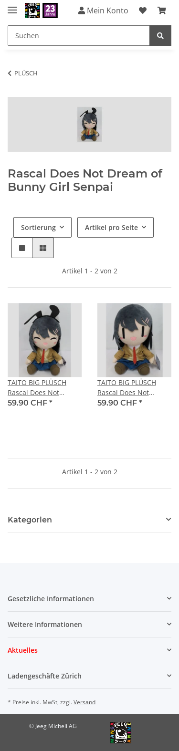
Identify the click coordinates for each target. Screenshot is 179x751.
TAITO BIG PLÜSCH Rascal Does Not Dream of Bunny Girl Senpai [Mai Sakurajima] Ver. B (130, 387)
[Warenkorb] (161, 10)
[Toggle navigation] (12, 6)
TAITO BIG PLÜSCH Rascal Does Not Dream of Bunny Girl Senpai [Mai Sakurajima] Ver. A (40, 387)
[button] (21, 248)
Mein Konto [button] (103, 10)
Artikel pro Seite (111, 227)
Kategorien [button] (30, 519)
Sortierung (38, 227)
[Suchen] (79, 35)
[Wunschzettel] (143, 10)
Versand (84, 702)
